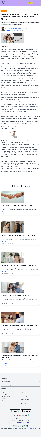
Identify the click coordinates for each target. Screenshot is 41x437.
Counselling (4, 22)
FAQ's (3, 405)
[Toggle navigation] (39, 3)
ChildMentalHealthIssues (17, 24)
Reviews (22, 392)
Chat (31, 2)
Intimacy (27, 22)
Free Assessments (6, 396)
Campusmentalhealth (35, 22)
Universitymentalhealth (6, 24)
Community (4, 394)
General (4, 11)
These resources (31, 428)
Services (4, 400)
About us (4, 402)
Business (4, 398)
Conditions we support (7, 407)
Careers (22, 407)
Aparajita (4, 211)
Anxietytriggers (21, 22)
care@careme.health (26, 422)
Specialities (23, 403)
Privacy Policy (24, 396)
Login (35, 3)
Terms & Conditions (25, 399)
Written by (13, 28)
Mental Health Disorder (12, 22)
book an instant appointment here (28, 151)
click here (16, 108)
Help (3, 392)
